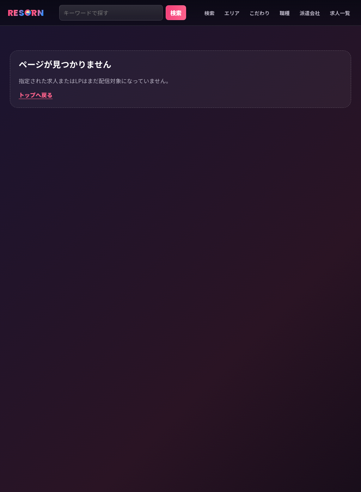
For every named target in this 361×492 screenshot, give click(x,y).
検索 (176, 12)
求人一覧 (340, 13)
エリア (231, 13)
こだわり (259, 13)
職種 (285, 13)
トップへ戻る (36, 95)
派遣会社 (310, 13)
